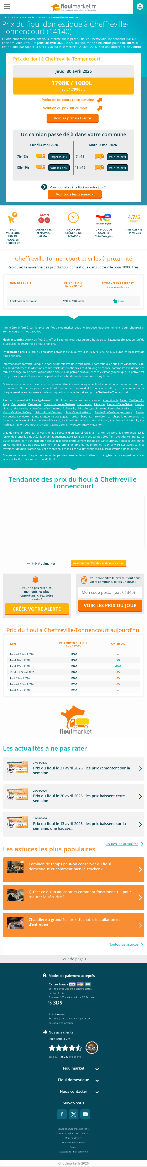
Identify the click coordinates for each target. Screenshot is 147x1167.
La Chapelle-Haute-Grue (123, 416)
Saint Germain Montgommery (70, 424)
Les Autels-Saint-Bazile (124, 420)
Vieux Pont (97, 424)
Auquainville (110, 400)
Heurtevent (84, 404)
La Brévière (97, 416)
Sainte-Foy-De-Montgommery (113, 412)
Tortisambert (78, 416)
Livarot (7, 408)
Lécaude (99, 404)
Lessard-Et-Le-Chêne (119, 404)
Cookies (73, 1147)
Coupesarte (18, 404)
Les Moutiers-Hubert (38, 424)
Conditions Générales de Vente (74, 1129)
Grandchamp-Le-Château (59, 404)
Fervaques (34, 404)
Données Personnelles (73, 1142)
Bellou (123, 400)
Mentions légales (73, 1138)
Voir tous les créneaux (74, 194)
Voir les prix (58, 168)
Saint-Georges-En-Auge (91, 408)
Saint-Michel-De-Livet (48, 412)
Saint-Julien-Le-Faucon (121, 408)
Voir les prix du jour (110, 605)
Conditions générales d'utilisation (73, 1133)
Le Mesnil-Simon (97, 420)
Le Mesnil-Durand (49, 420)
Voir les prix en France (72, 118)
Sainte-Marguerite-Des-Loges (49, 416)
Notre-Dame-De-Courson (45, 408)
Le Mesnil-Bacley (25, 420)
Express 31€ (59, 157)
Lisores (139, 404)
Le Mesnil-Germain (74, 420)
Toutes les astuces (123, 944)
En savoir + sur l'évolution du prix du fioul (98, 563)
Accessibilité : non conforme (73, 1151)
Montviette (20, 408)
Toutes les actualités (122, 844)
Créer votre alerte (37, 609)
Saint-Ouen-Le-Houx (78, 412)
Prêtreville (69, 408)
